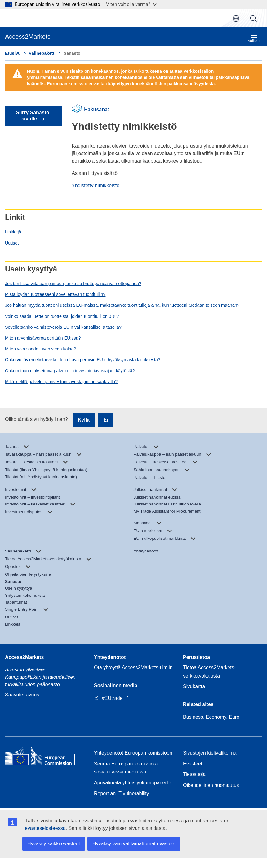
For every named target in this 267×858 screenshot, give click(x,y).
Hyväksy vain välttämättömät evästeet (134, 843)
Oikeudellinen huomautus (211, 785)
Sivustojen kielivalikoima (210, 753)
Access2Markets (24, 657)
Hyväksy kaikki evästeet (53, 843)
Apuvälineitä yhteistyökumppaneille (132, 782)
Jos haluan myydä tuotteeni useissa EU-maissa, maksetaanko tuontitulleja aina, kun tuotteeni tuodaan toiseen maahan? (122, 305)
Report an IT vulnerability (121, 793)
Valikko (254, 37)
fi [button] (236, 18)
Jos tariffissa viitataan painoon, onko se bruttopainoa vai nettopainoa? (73, 283)
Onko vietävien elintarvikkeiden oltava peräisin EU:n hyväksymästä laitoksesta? (82, 359)
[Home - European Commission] (44, 757)
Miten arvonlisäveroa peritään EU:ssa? (43, 338)
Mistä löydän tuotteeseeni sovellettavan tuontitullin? (55, 294)
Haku (253, 18)
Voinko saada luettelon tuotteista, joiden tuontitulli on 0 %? (62, 316)
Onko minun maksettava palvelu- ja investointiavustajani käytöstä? (70, 370)
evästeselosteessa (45, 828)
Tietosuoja (194, 774)
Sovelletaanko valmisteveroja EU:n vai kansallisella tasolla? (63, 327)
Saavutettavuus (22, 694)
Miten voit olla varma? (131, 4)
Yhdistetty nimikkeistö (95, 185)
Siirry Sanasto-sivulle (33, 115)
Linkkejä (13, 231)
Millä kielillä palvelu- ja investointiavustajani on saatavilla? (61, 381)
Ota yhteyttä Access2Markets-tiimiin (133, 667)
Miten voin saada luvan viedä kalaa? (40, 348)
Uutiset (12, 242)
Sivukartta (194, 686)
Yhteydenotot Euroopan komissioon (133, 753)
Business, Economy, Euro (211, 717)
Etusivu (13, 53)
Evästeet (192, 763)
